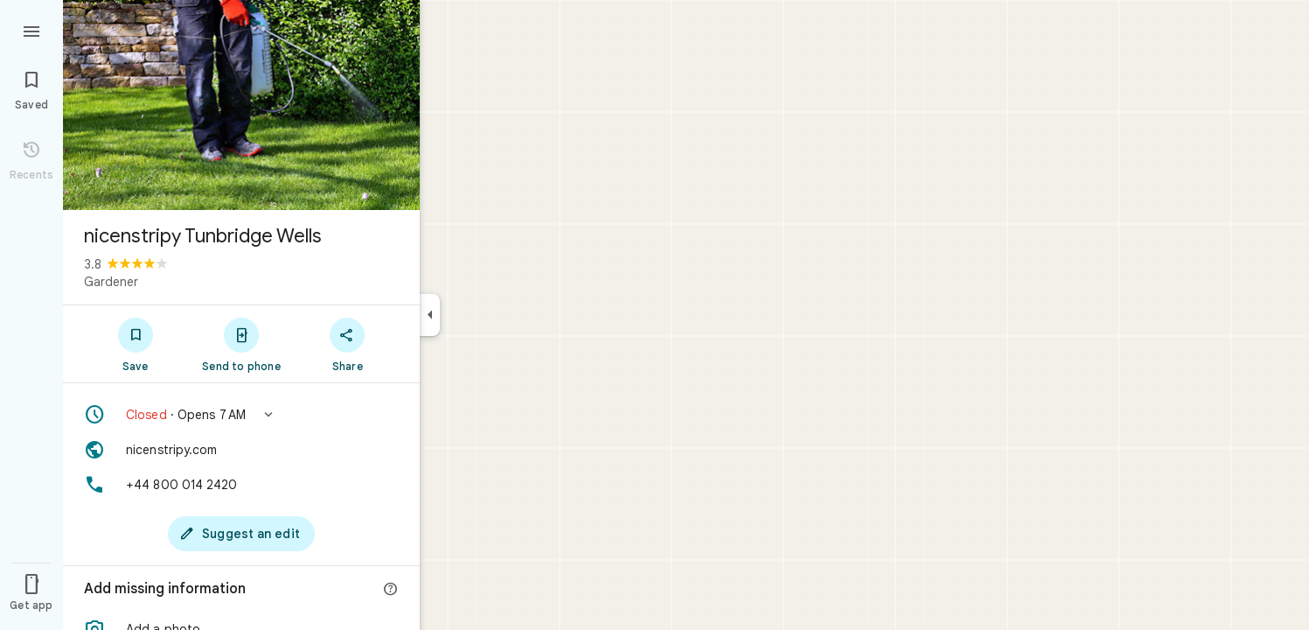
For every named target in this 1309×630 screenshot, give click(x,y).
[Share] (347, 344)
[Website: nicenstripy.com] (241, 449)
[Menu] (31, 30)
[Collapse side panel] (430, 315)
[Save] (135, 344)
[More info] (391, 590)
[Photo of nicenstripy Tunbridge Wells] (241, 105)
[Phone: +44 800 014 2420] (241, 484)
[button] (241, 414)
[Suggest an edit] (241, 534)
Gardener (111, 282)
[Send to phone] (241, 344)
